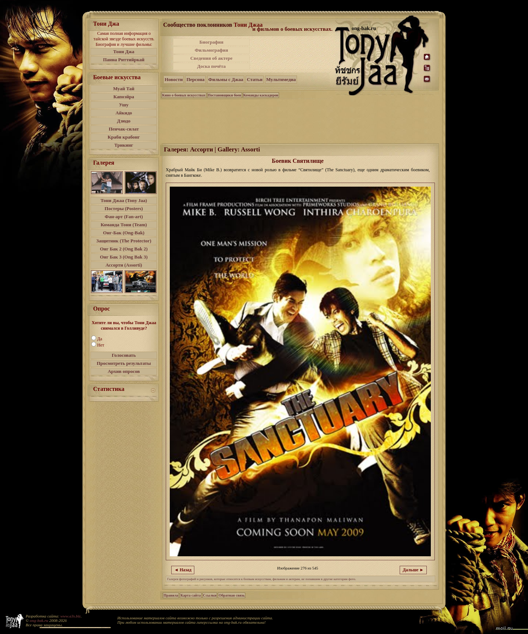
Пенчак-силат (124, 129)
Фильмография (211, 50)
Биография (211, 42)
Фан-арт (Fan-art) (124, 216)
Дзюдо (124, 121)
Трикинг (123, 145)
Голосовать (124, 355)
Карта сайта (190, 595)
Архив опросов (124, 371)
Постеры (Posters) (123, 208)
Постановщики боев (224, 95)
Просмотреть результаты (124, 363)
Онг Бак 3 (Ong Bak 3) (123, 257)
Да (99, 338)
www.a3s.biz (70, 616)
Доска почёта (211, 66)
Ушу (124, 104)
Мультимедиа (281, 79)
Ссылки (210, 595)
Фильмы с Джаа (225, 79)
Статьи (255, 79)
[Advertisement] (293, 54)
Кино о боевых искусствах (184, 95)
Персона (195, 79)
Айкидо (123, 113)
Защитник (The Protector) (123, 240)
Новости (174, 79)
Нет (100, 345)
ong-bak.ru (39, 620)
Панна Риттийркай (123, 59)
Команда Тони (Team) (123, 224)
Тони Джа (124, 51)
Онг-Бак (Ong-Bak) (123, 232)
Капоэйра (123, 96)
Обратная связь (232, 595)
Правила (171, 595)
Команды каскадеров (260, 95)
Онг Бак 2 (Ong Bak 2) (123, 249)
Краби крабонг (124, 137)
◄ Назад (182, 569)
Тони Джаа (248, 25)
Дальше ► (413, 569)
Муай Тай (123, 88)
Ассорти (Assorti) (124, 265)
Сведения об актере (211, 58)
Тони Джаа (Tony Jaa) (123, 200)
